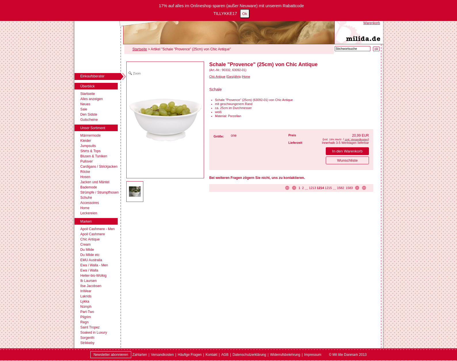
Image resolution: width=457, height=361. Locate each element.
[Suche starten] (376, 49)
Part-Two (87, 312)
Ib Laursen (88, 281)
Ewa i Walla (89, 270)
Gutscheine (89, 120)
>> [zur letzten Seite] (364, 187)
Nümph (86, 307)
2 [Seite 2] (303, 188)
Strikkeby (87, 343)
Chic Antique (90, 239)
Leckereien (88, 213)
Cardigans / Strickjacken (98, 167)
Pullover (86, 161)
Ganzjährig (234, 76)
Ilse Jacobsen (90, 286)
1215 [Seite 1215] (328, 188)
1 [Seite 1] (299, 188)
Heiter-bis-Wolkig (93, 276)
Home (85, 208)
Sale (83, 109)
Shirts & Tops (90, 151)
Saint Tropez (90, 327)
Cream (85, 244)
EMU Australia (91, 260)
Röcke (85, 172)
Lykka (84, 301)
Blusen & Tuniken (93, 156)
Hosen (85, 177)
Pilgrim (85, 317)
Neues (85, 104)
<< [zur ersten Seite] (287, 187)
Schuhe (86, 198)
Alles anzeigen (91, 99)
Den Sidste (88, 114)
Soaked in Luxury (93, 333)
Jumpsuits (88, 146)
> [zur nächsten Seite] (357, 187)
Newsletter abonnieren (111, 355)
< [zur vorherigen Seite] (294, 187)
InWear (85, 291)
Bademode (88, 187)
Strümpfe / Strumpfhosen (99, 192)
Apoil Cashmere (92, 234)
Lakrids (86, 296)
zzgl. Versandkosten (356, 139)
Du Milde (87, 250)
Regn (84, 322)
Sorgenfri (87, 338)
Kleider (85, 141)
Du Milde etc (90, 255)
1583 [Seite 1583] (349, 188)
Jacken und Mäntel (94, 182)
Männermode (90, 135)
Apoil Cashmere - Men (97, 229)
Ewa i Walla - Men (94, 265)
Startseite (87, 94)
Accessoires (89, 203)
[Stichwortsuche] (352, 48)
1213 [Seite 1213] (312, 188)
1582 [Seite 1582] (340, 188)
